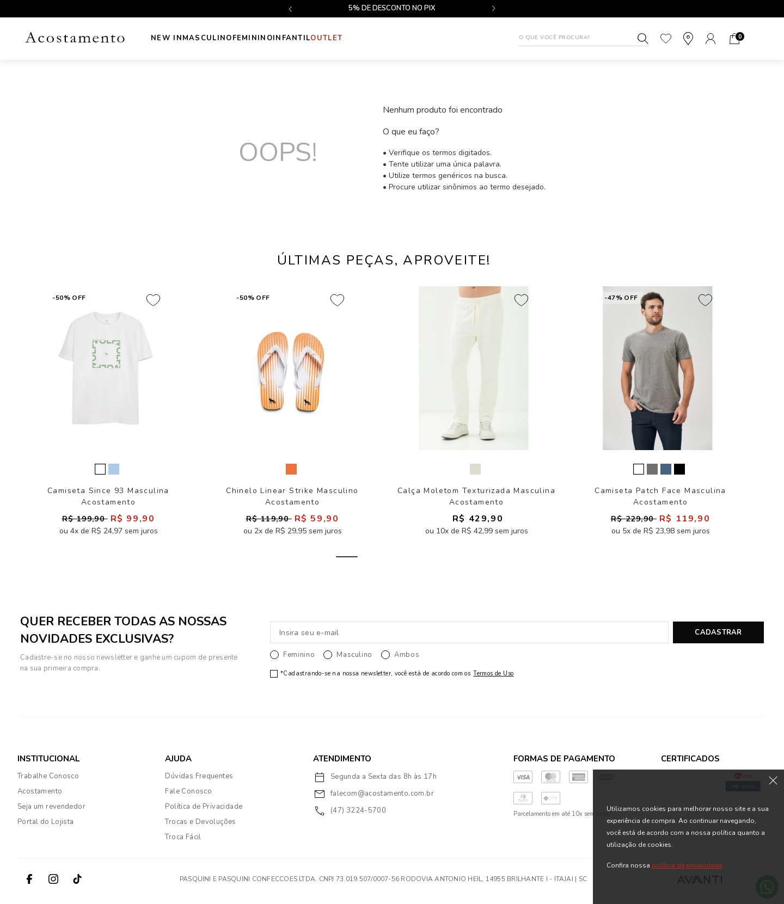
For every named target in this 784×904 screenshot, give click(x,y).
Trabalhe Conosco (48, 780)
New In (166, 38)
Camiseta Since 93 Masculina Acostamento (108, 500)
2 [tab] (384, 560)
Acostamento (39, 795)
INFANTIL (324, 38)
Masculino (218, 38)
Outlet (370, 38)
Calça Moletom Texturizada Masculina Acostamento (476, 500)
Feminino (274, 38)
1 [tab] (347, 560)
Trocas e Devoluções (200, 826)
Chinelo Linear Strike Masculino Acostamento (292, 500)
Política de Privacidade (203, 810)
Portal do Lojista (45, 826)
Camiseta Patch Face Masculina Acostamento (660, 500)
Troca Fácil (183, 841)
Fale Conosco (188, 795)
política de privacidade (687, 865)
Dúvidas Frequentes (199, 780)
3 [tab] (421, 560)
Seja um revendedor (51, 810)
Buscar (643, 38)
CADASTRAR (718, 636)
